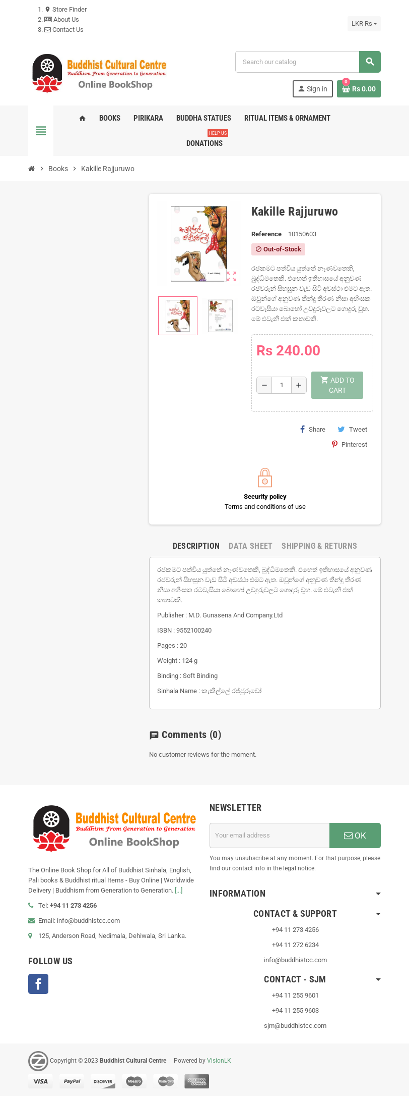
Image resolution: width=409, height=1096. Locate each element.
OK (355, 835)
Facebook (38, 984)
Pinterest (349, 444)
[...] (178, 890)
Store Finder (65, 9)
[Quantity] (281, 385)
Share (312, 429)
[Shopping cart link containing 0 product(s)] (359, 88)
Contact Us (64, 29)
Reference (266, 234)
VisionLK (219, 1060)
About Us (61, 19)
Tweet (352, 429)
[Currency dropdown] (364, 23)
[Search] (307, 62)
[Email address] (269, 835)
